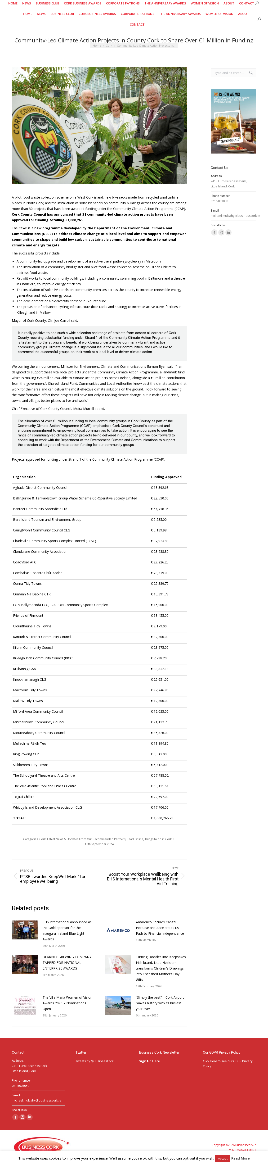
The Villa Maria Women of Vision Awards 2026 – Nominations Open (67, 1003)
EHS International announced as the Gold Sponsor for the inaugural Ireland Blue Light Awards (67, 930)
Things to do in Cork (158, 839)
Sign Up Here (150, 1061)
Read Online (135, 839)
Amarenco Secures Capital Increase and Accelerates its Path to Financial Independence (160, 928)
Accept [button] (223, 1158)
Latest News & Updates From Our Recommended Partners (86, 839)
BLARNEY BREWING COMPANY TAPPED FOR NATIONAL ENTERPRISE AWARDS (67, 962)
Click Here (210, 1061)
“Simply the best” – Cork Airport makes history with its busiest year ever (160, 1003)
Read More (240, 1158)
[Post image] (25, 929)
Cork (42, 839)
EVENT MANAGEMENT (242, 1150)
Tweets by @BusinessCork (95, 1061)
